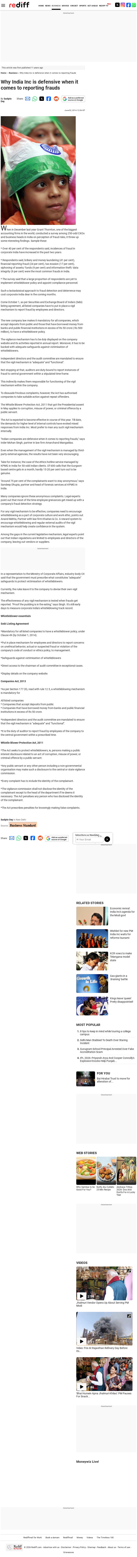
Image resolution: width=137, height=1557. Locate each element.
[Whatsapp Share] (34, 98)
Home (3, 73)
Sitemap (91, 1547)
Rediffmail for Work (32, 1537)
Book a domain (52, 1537)
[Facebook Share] (48, 98)
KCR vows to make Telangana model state (121, 957)
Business (13, 73)
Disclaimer (66, 1547)
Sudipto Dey (7, 819)
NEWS (47, 5)
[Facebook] (128, 4)
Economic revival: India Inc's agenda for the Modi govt (122, 912)
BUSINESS (56, 5)
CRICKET (74, 5)
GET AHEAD (93, 5)
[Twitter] (117, 4)
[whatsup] (134, 4)
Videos (90, 1537)
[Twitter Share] (41, 98)
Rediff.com (36, 1547)
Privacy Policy (79, 1547)
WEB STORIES (86, 1153)
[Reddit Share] (55, 98)
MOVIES (65, 5)
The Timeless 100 (105, 1537)
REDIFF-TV (103, 5)
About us (112, 1547)
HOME (41, 5)
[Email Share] (27, 98)
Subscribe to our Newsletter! (87, 835)
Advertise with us (51, 1547)
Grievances (68, 1552)
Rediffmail (68, 1537)
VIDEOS (81, 1263)
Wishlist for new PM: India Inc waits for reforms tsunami (121, 934)
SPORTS (82, 5)
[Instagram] (123, 4)
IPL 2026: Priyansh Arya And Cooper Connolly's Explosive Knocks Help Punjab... (107, 1059)
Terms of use (124, 1547)
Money (80, 1537)
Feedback (101, 1547)
